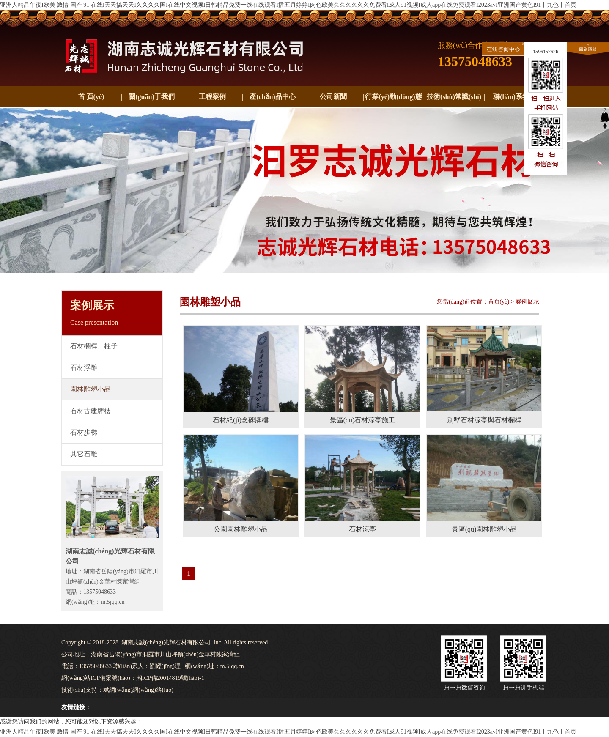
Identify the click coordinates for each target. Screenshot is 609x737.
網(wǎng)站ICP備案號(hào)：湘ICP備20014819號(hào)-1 (132, 678)
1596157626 (545, 52)
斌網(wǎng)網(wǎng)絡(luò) (138, 690)
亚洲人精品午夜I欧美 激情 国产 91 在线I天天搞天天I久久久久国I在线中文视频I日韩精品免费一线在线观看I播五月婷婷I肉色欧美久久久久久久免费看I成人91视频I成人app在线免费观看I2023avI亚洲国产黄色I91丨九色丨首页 (288, 5)
